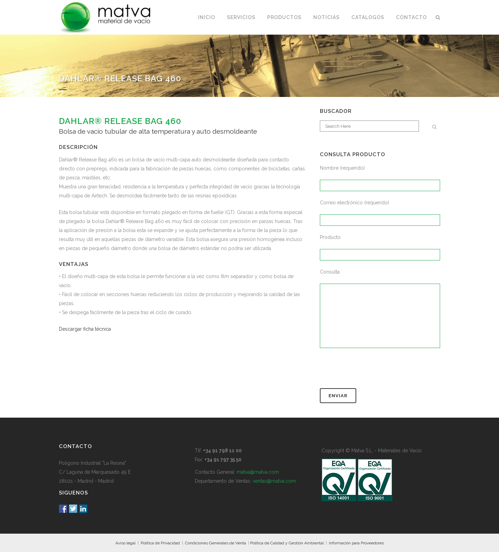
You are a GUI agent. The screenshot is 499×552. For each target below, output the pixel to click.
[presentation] (372, 371)
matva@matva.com (258, 472)
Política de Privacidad (160, 543)
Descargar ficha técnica (85, 329)
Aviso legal (125, 543)
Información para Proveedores (356, 543)
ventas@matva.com (274, 481)
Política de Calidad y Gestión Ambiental (287, 543)
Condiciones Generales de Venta (215, 543)
